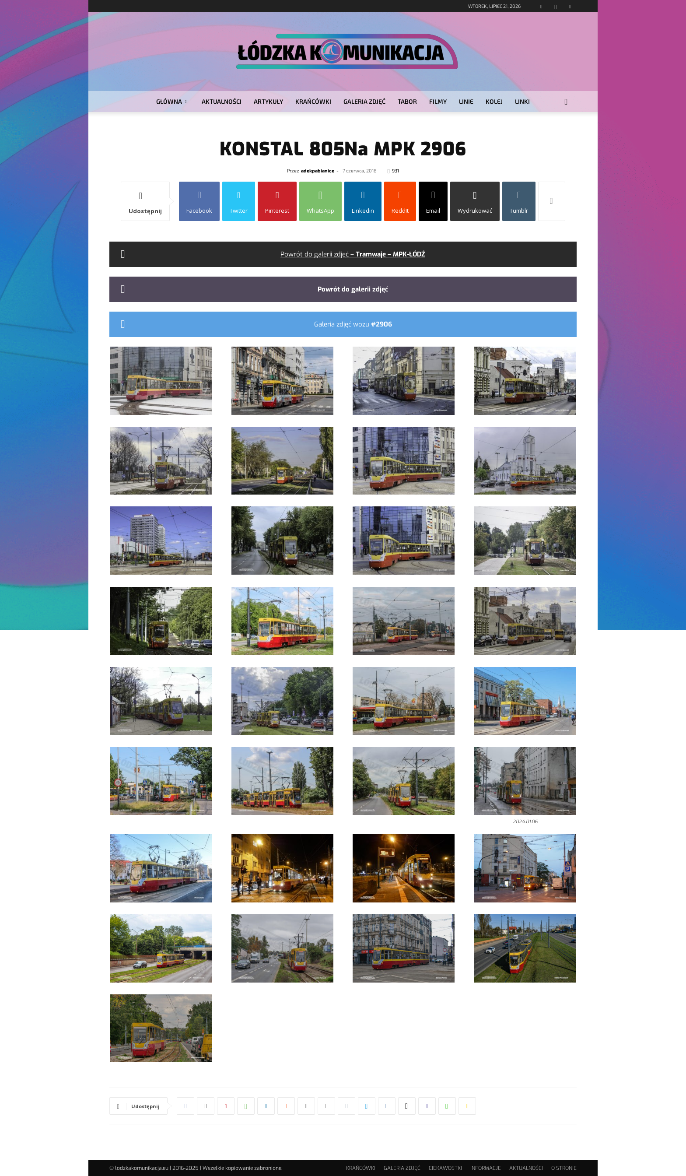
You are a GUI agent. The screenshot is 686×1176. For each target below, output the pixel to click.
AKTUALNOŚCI (222, 101)
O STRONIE (564, 1168)
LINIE (466, 101)
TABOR (407, 101)
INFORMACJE (485, 1168)
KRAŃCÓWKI (313, 101)
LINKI (522, 101)
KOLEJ (494, 101)
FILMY (438, 101)
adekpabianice (317, 170)
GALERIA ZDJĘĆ (364, 101)
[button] (566, 102)
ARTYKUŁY (268, 101)
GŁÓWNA (171, 101)
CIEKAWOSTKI (445, 1168)
